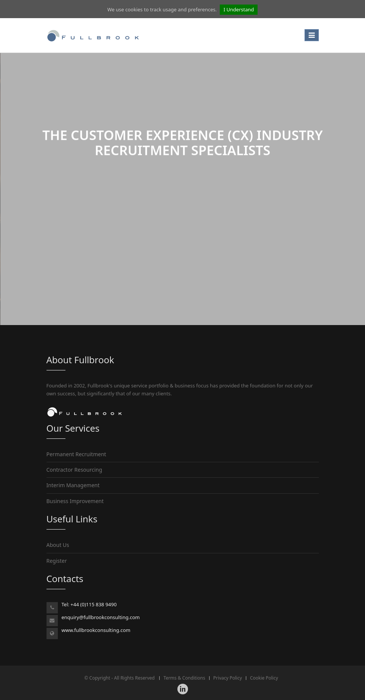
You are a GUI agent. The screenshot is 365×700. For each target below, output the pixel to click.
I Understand (239, 9)
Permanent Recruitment (76, 454)
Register (57, 560)
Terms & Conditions (184, 678)
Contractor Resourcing (75, 469)
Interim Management (73, 485)
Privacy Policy (227, 678)
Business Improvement (75, 501)
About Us (58, 544)
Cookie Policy (264, 678)
